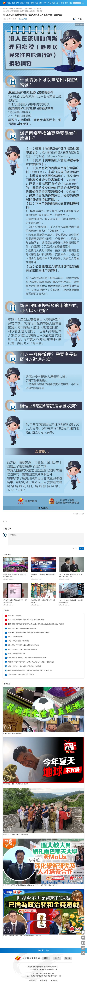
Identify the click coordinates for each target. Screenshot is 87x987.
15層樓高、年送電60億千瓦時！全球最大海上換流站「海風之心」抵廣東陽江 (30, 662)
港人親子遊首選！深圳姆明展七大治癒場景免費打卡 (43, 601)
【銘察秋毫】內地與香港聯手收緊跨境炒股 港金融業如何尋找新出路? (28, 632)
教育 (62, 3)
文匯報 (46, 958)
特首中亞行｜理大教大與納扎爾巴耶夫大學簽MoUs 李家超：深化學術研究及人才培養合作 (30, 885)
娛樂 (53, 3)
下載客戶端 (77, 3)
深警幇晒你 (28, 9)
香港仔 (56, 958)
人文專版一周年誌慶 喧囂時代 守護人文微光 (20, 674)
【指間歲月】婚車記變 (14, 615)
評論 (36, 3)
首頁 (9, 3)
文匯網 (5, 9)
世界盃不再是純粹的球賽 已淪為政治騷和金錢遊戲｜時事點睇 (22, 935)
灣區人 (22, 3)
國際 (32, 3)
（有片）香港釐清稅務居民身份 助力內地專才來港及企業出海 (71, 575)
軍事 (45, 3)
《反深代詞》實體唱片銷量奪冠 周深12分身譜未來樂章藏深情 (26, 620)
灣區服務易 (19, 9)
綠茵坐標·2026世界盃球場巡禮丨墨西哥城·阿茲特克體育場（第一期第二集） (30, 670)
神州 (17, 3)
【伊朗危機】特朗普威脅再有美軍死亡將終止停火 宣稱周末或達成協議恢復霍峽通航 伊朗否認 (35, 624)
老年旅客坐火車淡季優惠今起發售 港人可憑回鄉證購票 (15, 601)
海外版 (67, 958)
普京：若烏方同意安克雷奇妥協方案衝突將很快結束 (23, 645)
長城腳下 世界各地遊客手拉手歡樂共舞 (15, 834)
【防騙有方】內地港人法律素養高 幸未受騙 (43, 575)
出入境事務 (37, 9)
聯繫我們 (32, 980)
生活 (58, 3)
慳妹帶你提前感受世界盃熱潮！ (12, 733)
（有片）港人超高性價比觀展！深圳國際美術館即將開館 (71, 601)
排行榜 (6, 610)
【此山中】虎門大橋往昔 (14, 636)
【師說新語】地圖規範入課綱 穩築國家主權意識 (21, 628)
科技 (70, 3)
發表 (81, 548)
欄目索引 (43, 950)
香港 (13, 3)
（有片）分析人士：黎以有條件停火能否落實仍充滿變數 (24, 666)
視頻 (40, 3)
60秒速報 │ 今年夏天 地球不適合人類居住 (15, 784)
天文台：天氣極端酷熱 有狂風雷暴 (18, 641)
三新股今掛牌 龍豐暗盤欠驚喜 (16, 653)
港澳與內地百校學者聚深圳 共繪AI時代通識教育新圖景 (15, 575)
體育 (66, 3)
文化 (49, 3)
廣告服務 (43, 980)
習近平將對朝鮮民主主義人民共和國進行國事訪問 (22, 649)
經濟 (27, 3)
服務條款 (54, 980)
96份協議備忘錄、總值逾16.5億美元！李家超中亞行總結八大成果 (27, 658)
